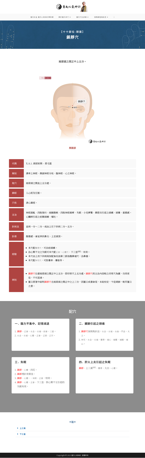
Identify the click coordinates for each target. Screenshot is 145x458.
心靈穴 (66, 252)
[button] (72, 428)
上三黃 (23, 428)
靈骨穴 (38, 247)
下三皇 (23, 434)
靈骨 (104, 339)
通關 (125, 339)
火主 (83, 335)
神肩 (35, 378)
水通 (40, 331)
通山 (83, 343)
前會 (47, 331)
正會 (58, 252)
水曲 (118, 331)
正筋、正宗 (50, 335)
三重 (54, 331)
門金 (125, 331)
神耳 (83, 339)
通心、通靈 (114, 339)
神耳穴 (38, 260)
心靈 (33, 335)
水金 (33, 331)
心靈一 (27, 378)
